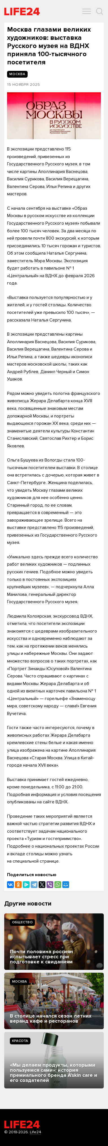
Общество (22, 922)
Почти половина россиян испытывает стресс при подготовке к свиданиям (41, 956)
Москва (19, 981)
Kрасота (20, 1041)
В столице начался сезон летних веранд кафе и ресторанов (50, 1018)
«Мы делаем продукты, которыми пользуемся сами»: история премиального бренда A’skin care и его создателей (53, 1072)
